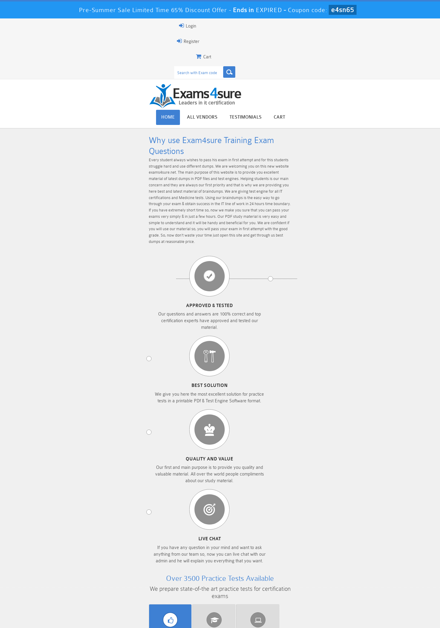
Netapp (288, 363)
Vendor (78, 325)
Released (290, 325)
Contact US (183, 617)
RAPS (358, 363)
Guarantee (108, 617)
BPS (151, 341)
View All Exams (81, 401)
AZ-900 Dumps (191, 592)
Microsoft (151, 363)
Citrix (288, 341)
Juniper (82, 363)
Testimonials (351, 49)
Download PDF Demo (153, 401)
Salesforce (82, 374)
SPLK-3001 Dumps (306, 592)
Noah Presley (217, 528)
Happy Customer (217, 539)
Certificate (219, 325)
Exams (149, 325)
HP (289, 352)
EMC (151, 352)
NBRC (219, 363)
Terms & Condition (145, 617)
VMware (289, 374)
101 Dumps (134, 581)
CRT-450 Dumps (306, 581)
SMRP (151, 374)
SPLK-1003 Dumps (248, 592)
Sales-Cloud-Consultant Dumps (191, 584)
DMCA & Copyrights (223, 617)
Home (274, 49)
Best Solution (176, 198)
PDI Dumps (134, 592)
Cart (385, 49)
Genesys (220, 352)
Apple (82, 341)
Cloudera (357, 341)
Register (322, 26)
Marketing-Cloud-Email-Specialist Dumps (363, 584)
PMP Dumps (76, 581)
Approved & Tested (87, 198)
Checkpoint (220, 341)
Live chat (352, 198)
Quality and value (264, 198)
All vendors (308, 49)
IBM (358, 352)
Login (353, 26)
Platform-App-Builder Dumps (76, 595)
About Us (79, 617)
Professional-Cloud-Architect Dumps (249, 584)
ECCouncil (82, 352)
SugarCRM (220, 374)
